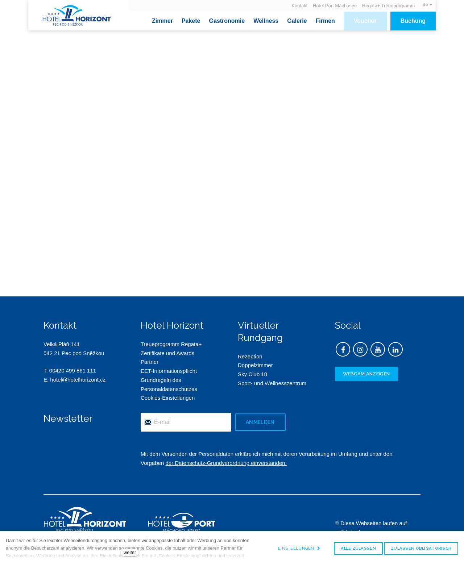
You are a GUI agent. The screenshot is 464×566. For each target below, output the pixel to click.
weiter (130, 552)
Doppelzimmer (255, 365)
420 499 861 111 (75, 371)
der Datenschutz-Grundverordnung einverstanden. (225, 463)
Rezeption (250, 356)
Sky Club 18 (252, 374)
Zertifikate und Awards (167, 353)
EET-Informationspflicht (169, 371)
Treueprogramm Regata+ (171, 344)
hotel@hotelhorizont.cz (77, 380)
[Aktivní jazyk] (427, 4)
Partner (149, 362)
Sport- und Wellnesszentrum (272, 383)
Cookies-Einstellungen (168, 398)
